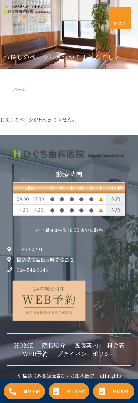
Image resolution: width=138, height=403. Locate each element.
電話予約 (24, 391)
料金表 (115, 345)
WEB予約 (35, 354)
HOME (23, 345)
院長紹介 (54, 345)
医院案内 (86, 345)
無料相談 (114, 391)
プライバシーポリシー (86, 354)
